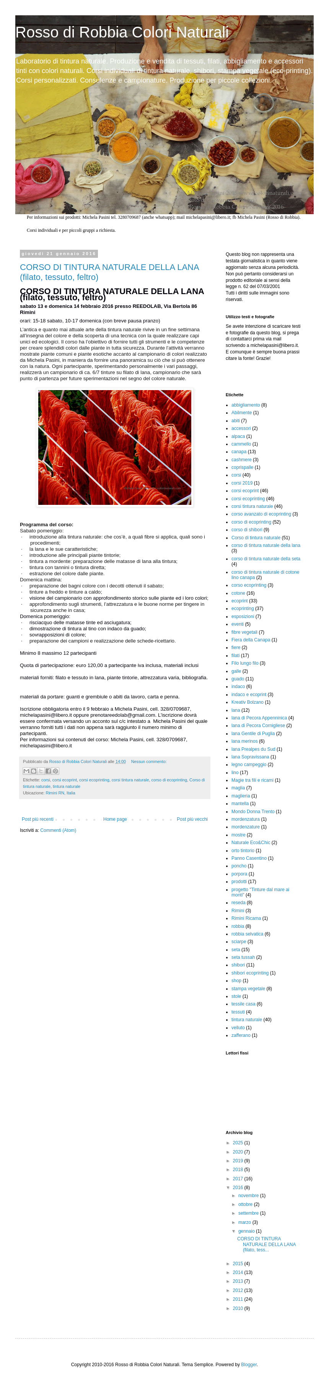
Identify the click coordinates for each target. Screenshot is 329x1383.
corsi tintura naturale (130, 780)
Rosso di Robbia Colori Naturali (122, 32)
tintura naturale (66, 786)
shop (236, 980)
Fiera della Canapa (250, 640)
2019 (238, 1160)
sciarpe (238, 941)
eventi (237, 624)
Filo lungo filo (245, 663)
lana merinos (244, 741)
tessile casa (243, 1004)
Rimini (237, 910)
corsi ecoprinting (94, 780)
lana (235, 710)
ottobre (246, 1204)
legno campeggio (248, 764)
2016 (238, 1187)
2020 (238, 1152)
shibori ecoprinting (250, 973)
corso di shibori (246, 529)
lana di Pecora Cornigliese (258, 725)
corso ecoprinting (248, 585)
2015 (238, 1263)
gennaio (247, 1231)
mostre (238, 835)
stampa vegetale (248, 988)
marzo (245, 1222)
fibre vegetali (244, 632)
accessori (241, 428)
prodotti (239, 881)
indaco (238, 686)
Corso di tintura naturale (255, 537)
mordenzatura (245, 819)
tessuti (238, 1012)
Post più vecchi (192, 819)
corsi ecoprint (64, 780)
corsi (45, 780)
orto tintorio (242, 850)
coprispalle (242, 467)
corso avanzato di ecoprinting (261, 514)
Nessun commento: (149, 761)
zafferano (241, 1035)
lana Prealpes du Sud (253, 749)
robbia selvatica (247, 934)
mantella (240, 803)
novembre (249, 1195)
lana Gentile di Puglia (253, 733)
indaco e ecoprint (248, 694)
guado (237, 679)
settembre (249, 1213)
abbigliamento (245, 405)
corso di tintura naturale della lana (265, 545)
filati (235, 655)
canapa (238, 451)
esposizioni (242, 616)
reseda (238, 902)
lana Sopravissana (250, 757)
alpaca (238, 436)
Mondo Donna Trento (253, 811)
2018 (238, 1169)
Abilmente (241, 412)
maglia (238, 788)
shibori (238, 965)
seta (235, 949)
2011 (238, 1299)
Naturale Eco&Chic (250, 842)
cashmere (241, 459)
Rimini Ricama (246, 918)
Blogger (249, 1364)
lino (235, 772)
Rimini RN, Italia (60, 793)
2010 (238, 1308)
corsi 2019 (241, 483)
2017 (238, 1178)
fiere (235, 647)
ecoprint (239, 601)
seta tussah (243, 957)
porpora (239, 874)
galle (236, 671)
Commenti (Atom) (58, 830)
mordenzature (245, 827)
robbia (237, 926)
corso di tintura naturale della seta (265, 558)
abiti (235, 420)
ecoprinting (242, 608)
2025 (238, 1142)
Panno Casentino (249, 858)
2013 (238, 1281)
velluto (238, 1027)
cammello (241, 444)
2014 (238, 1272)
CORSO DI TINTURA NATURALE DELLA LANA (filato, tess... (266, 1244)
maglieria (240, 796)
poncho (238, 866)
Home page (115, 819)
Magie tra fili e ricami (252, 780)
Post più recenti (38, 819)
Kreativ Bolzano (247, 702)
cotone (238, 593)
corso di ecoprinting (169, 780)
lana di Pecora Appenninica (259, 718)
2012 (238, 1290)
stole (236, 996)
